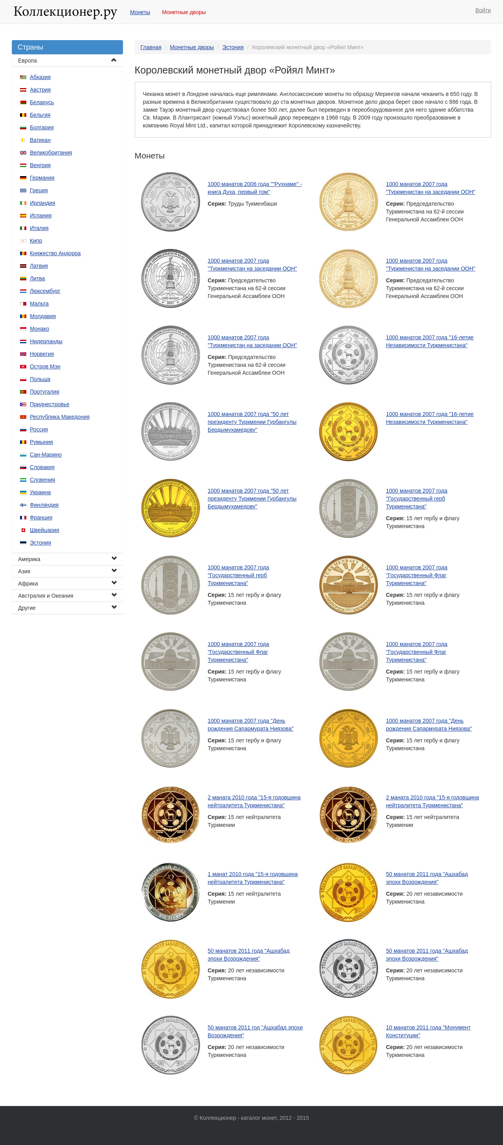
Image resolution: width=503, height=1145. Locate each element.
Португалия (44, 391)
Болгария (42, 127)
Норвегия (42, 354)
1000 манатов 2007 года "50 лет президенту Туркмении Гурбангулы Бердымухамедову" (252, 422)
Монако (39, 329)
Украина (40, 492)
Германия (42, 178)
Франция (41, 517)
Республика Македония (60, 417)
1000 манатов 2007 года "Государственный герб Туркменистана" (416, 499)
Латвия (39, 266)
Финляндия (44, 505)
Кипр (36, 240)
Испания (41, 215)
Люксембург (45, 291)
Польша (40, 379)
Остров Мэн (45, 366)
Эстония (40, 542)
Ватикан (40, 140)
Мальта (39, 303)
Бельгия (40, 115)
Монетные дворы (184, 12)
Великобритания (51, 152)
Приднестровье (50, 404)
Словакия (42, 467)
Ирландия (42, 203)
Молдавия (43, 316)
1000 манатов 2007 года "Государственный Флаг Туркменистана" (416, 575)
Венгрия (40, 165)
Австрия (40, 90)
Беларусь (42, 102)
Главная (151, 47)
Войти (483, 10)
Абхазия (40, 77)
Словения (42, 480)
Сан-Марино (46, 454)
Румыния (41, 442)
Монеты (140, 12)
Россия (39, 429)
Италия (39, 228)
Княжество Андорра (55, 253)
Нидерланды (46, 341)
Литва (37, 278)
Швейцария (44, 530)
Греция (39, 190)
